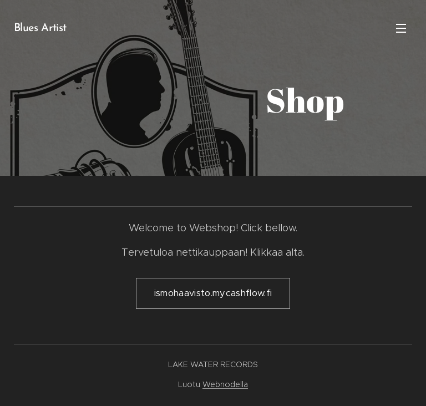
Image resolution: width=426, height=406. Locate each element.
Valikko (401, 28)
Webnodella (225, 384)
